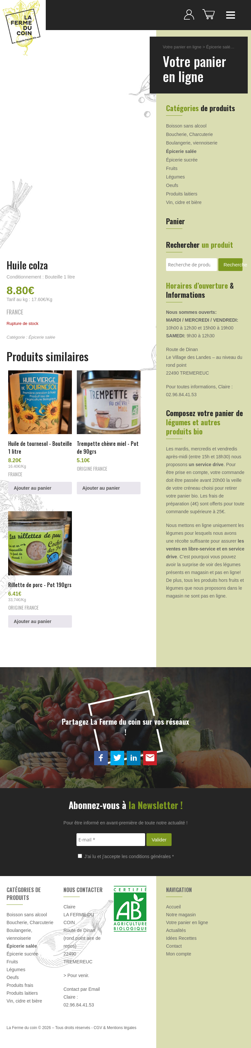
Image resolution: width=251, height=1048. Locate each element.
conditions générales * (151, 856)
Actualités (176, 930)
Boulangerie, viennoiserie (191, 142)
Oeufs (172, 185)
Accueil (173, 906)
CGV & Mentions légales (114, 1027)
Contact (174, 946)
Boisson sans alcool (186, 125)
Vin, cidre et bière (184, 202)
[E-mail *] (110, 839)
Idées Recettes (181, 938)
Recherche (233, 264)
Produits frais (20, 985)
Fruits (171, 168)
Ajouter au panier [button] (32, 488)
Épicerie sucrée (182, 159)
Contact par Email (81, 989)
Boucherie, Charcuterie (189, 134)
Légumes (175, 176)
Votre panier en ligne (182, 46)
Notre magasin (181, 914)
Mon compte (178, 953)
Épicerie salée (41, 337)
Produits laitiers (181, 193)
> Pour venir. (76, 975)
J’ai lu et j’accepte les (126, 856)
